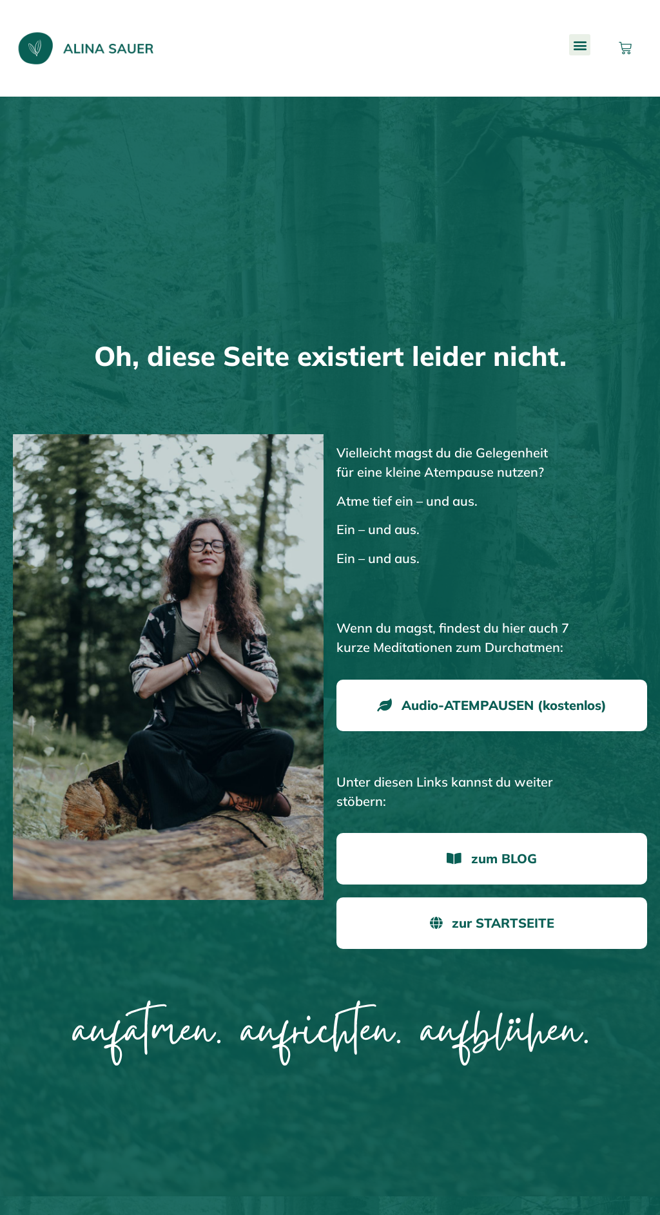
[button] (579, 44)
